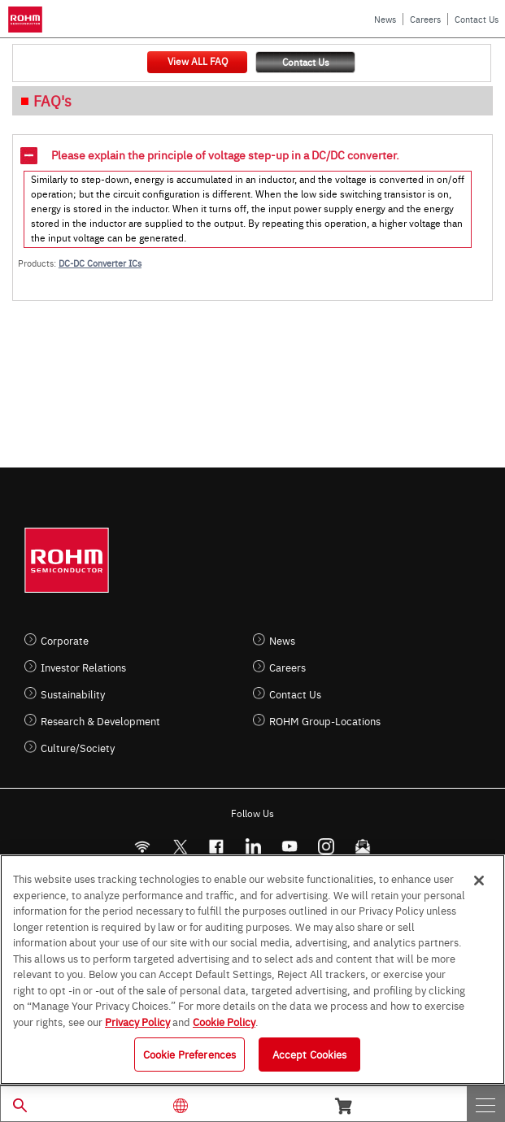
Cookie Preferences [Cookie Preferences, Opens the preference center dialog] (189, 1053)
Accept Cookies (309, 1053)
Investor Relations (83, 667)
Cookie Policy (224, 1021)
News (385, 19)
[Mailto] (363, 847)
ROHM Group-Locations (325, 721)
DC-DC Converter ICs (100, 263)
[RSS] (143, 847)
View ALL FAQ (198, 60)
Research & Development (100, 721)
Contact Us (476, 19)
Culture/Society (78, 748)
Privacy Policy (137, 1021)
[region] (252, 970)
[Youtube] (290, 847)
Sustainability (73, 694)
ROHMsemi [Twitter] (179, 847)
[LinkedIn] (253, 847)
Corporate (65, 640)
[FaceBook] (217, 847)
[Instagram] (326, 847)
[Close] (479, 880)
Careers (425, 19)
